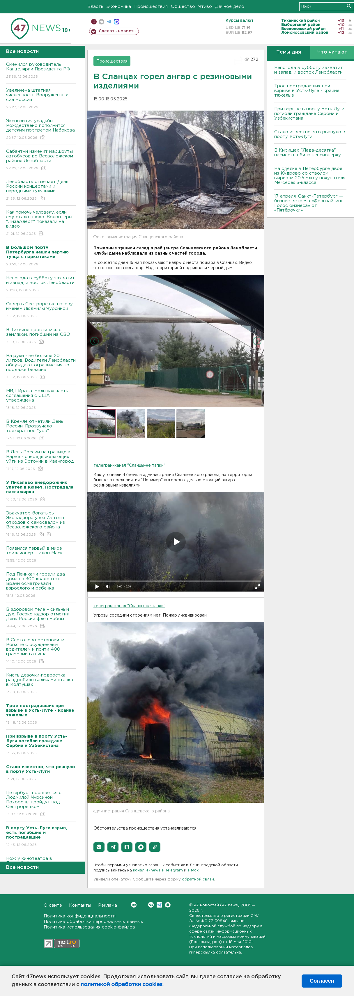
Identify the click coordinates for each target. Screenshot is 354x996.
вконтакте (101, 21)
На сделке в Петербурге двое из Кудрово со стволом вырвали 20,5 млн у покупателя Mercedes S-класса (309, 175)
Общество (183, 6)
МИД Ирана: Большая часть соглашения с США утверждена (41, 399)
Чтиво (205, 6)
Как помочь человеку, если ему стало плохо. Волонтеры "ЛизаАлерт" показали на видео (41, 223)
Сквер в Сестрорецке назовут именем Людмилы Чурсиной (41, 310)
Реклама (107, 905)
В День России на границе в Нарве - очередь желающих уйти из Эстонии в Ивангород (41, 460)
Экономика (119, 6)
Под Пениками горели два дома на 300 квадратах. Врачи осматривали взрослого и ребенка (41, 585)
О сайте (53, 905)
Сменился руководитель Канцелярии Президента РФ (41, 71)
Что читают (332, 52)
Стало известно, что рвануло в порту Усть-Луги (309, 134)
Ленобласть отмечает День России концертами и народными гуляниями (41, 190)
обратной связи (198, 879)
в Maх (193, 870)
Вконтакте (134, 905)
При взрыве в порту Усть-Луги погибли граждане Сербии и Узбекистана (309, 113)
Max (168, 905)
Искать (349, 6)
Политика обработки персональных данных (93, 922)
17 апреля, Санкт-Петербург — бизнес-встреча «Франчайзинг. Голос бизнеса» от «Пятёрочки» (309, 203)
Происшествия (151, 6)
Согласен (322, 981)
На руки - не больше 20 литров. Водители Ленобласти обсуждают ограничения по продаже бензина (41, 367)
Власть (95, 6)
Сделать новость (117, 31)
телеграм (109, 21)
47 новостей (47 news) (217, 905)
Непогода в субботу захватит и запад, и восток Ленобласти (41, 284)
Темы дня (288, 52)
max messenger (116, 21)
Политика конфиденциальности (80, 916)
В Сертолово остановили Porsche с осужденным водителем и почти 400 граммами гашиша (41, 651)
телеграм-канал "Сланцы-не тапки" (129, 465)
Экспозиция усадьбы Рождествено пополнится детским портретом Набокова (41, 129)
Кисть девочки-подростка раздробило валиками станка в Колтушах (41, 684)
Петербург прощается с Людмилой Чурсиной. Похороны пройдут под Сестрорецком (41, 804)
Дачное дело (229, 6)
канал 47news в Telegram (158, 870)
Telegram (159, 905)
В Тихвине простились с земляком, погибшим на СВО (41, 336)
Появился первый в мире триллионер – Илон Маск (41, 554)
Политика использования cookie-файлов (89, 927)
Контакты (80, 905)
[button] (99, 847)
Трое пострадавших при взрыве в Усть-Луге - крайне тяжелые (306, 90)
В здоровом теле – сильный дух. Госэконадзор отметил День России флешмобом (41, 618)
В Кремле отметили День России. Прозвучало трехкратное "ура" (41, 430)
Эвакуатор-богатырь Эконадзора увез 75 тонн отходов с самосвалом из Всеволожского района (41, 524)
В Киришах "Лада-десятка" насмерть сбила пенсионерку (307, 152)
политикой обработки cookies (121, 984)
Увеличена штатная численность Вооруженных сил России (41, 99)
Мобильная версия (94, 21)
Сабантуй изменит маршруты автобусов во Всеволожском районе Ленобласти (41, 160)
